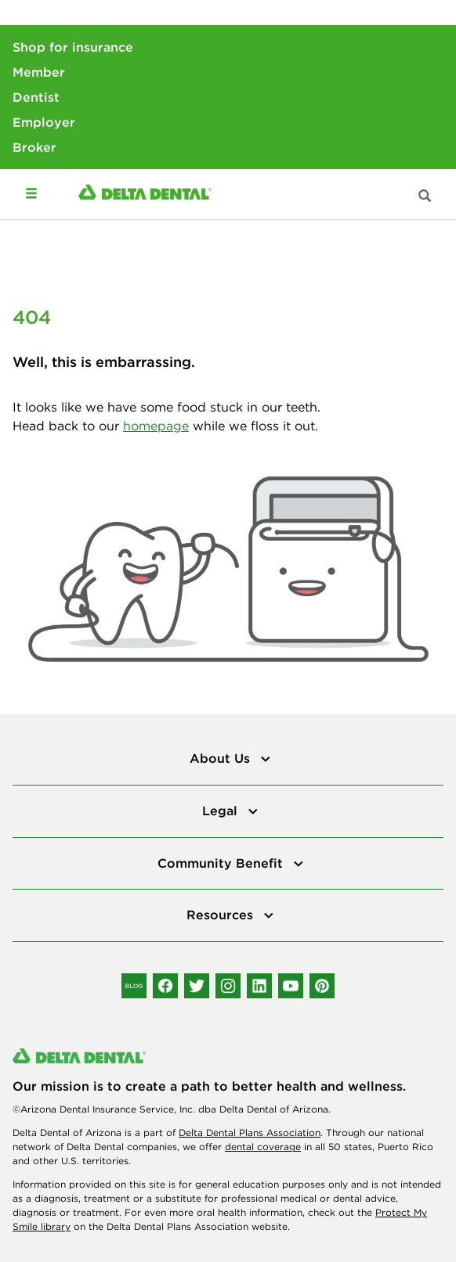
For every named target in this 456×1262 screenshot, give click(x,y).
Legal (221, 810)
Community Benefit (222, 863)
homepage (156, 425)
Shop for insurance (73, 47)
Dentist (36, 97)
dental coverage (263, 1146)
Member (39, 72)
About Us (222, 758)
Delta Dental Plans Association (249, 1132)
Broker (34, 147)
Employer (44, 122)
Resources (221, 914)
